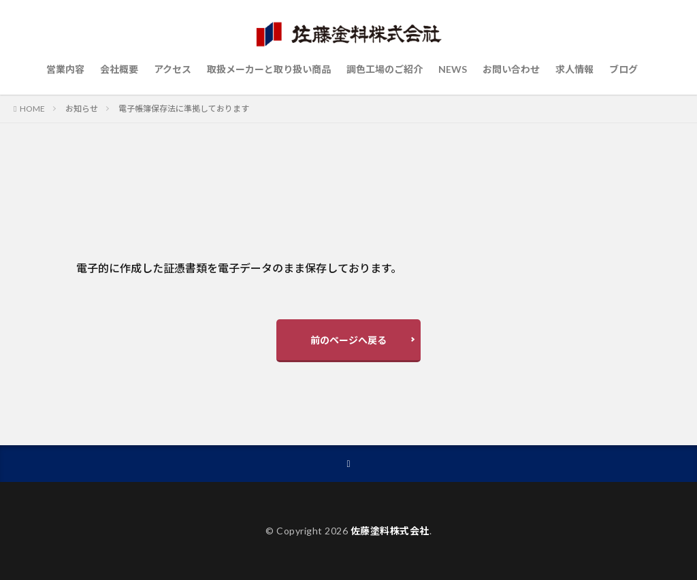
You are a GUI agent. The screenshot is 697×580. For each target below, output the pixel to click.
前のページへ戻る (348, 340)
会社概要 (119, 69)
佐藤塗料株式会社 (390, 530)
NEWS (452, 69)
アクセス (172, 69)
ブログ (623, 69)
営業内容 (65, 69)
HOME (32, 108)
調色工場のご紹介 (384, 69)
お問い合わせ (511, 69)
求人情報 (574, 69)
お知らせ (81, 108)
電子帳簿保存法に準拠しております (183, 108)
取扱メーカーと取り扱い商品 (269, 69)
